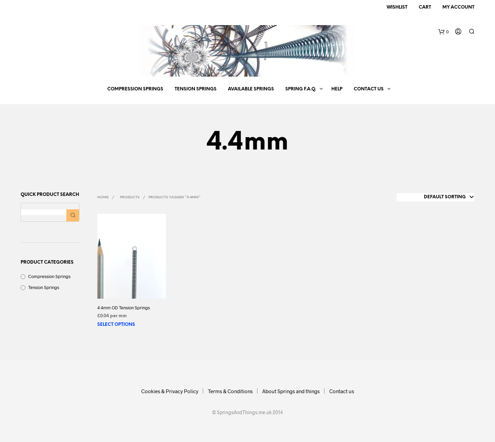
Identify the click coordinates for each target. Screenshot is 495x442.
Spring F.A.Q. (300, 89)
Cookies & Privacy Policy (169, 391)
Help (336, 89)
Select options (116, 324)
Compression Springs (135, 89)
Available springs (251, 89)
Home (103, 197)
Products (130, 197)
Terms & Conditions (230, 391)
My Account (458, 7)
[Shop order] (435, 197)
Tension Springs (196, 89)
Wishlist (397, 7)
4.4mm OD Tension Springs (123, 307)
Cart (425, 7)
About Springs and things (291, 391)
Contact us (369, 89)
